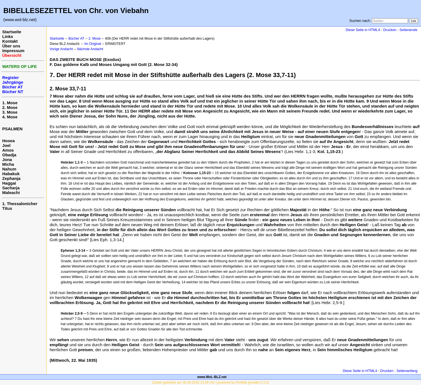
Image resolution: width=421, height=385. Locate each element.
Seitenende (408, 30)
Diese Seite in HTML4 (363, 30)
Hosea (8, 140)
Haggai (9, 183)
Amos (8, 150)
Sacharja (11, 187)
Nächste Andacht (90, 49)
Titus (7, 208)
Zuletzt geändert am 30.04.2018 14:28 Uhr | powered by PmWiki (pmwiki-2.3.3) (210, 382)
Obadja (9, 154)
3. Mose (9, 112)
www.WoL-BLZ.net (211, 377)
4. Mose (9, 116)
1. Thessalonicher (19, 203)
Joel (6, 145)
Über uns (11, 46)
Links (7, 36)
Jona (7, 159)
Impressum (13, 50)
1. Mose (9, 102)
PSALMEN (12, 128)
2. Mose (9, 107)
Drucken (389, 30)
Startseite (11, 31)
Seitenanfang (407, 371)
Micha (8, 164)
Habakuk (11, 173)
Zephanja (11, 178)
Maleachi (11, 192)
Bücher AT (76, 38)
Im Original (92, 44)
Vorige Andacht (61, 49)
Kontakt (10, 41)
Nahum (9, 169)
